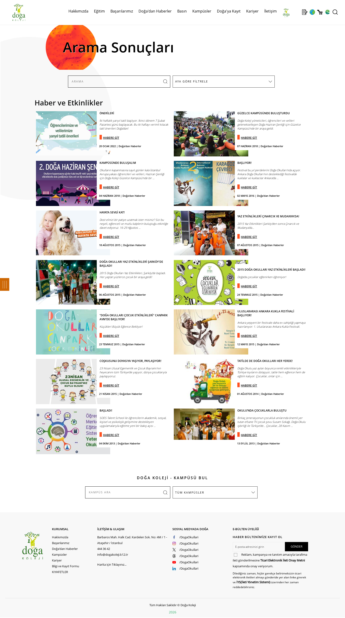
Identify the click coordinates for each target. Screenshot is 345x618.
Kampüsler (201, 11)
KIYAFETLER (60, 572)
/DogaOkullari (188, 537)
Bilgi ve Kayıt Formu (65, 566)
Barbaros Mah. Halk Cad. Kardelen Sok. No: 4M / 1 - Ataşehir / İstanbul (132, 540)
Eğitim (99, 11)
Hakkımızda (78, 11)
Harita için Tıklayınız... (111, 564)
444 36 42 (103, 549)
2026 (172, 612)
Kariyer (252, 11)
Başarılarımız (121, 11)
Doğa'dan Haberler (155, 11)
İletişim (270, 11)
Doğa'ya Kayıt (229, 11)
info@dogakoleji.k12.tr (112, 554)
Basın (182, 11)
